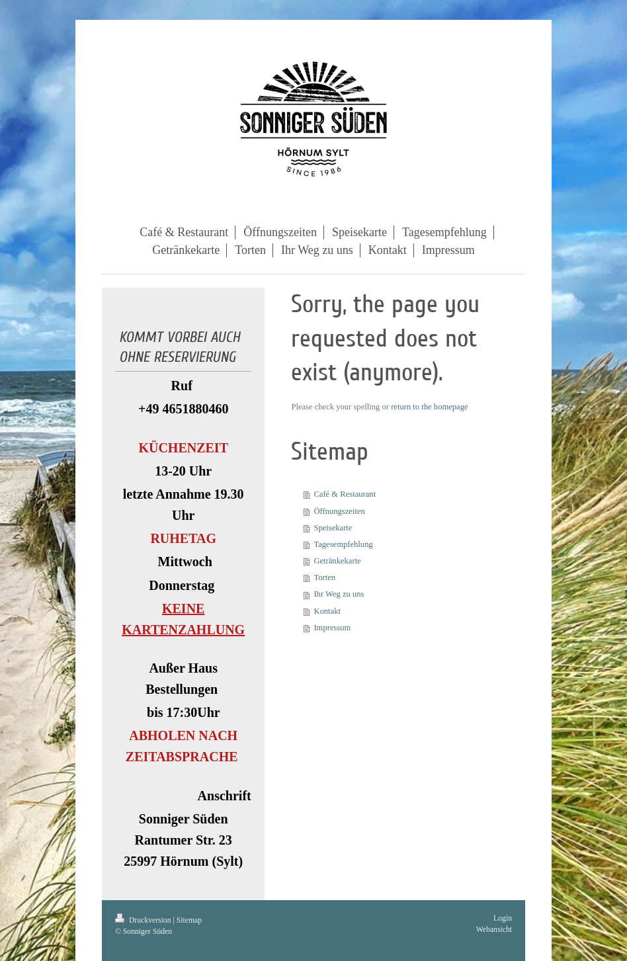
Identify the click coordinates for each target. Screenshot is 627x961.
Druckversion (144, 920)
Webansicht (494, 929)
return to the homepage (429, 406)
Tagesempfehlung (343, 544)
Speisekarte (333, 527)
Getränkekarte (337, 560)
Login (502, 918)
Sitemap (189, 920)
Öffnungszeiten (339, 511)
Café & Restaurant (345, 494)
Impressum (332, 627)
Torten (324, 577)
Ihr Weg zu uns (339, 594)
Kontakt (327, 611)
